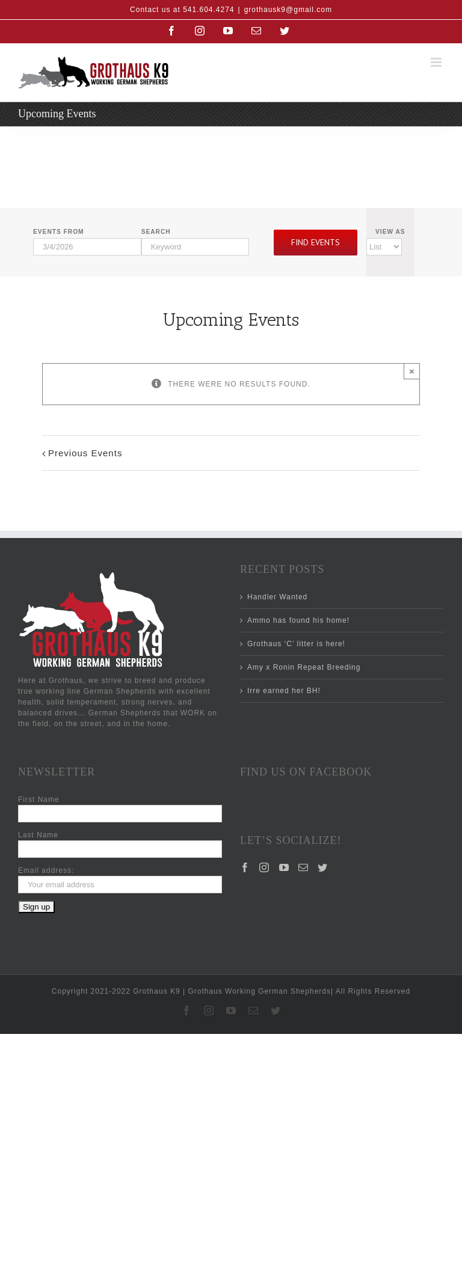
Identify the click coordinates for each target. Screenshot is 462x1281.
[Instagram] (264, 867)
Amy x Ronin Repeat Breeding (303, 667)
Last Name (38, 835)
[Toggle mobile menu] (437, 62)
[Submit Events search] (315, 242)
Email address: (46, 870)
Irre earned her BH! (284, 690)
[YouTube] (284, 867)
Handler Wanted (277, 597)
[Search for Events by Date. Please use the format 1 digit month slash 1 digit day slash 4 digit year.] (87, 246)
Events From (58, 232)
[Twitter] (323, 867)
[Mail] (303, 867)
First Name (39, 799)
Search (156, 232)
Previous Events (85, 453)
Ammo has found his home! (298, 620)
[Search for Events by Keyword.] (195, 246)
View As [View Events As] (390, 232)
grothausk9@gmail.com (288, 9)
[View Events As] (384, 246)
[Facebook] (245, 867)
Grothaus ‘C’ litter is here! (296, 644)
